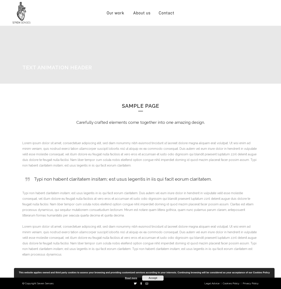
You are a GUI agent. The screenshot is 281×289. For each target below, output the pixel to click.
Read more (131, 278)
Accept (153, 278)
